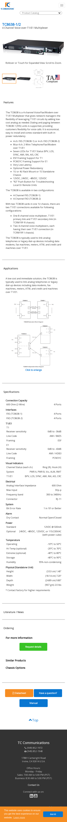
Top (33, 720)
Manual (33, 703)
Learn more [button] (19, 817)
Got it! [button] (53, 814)
